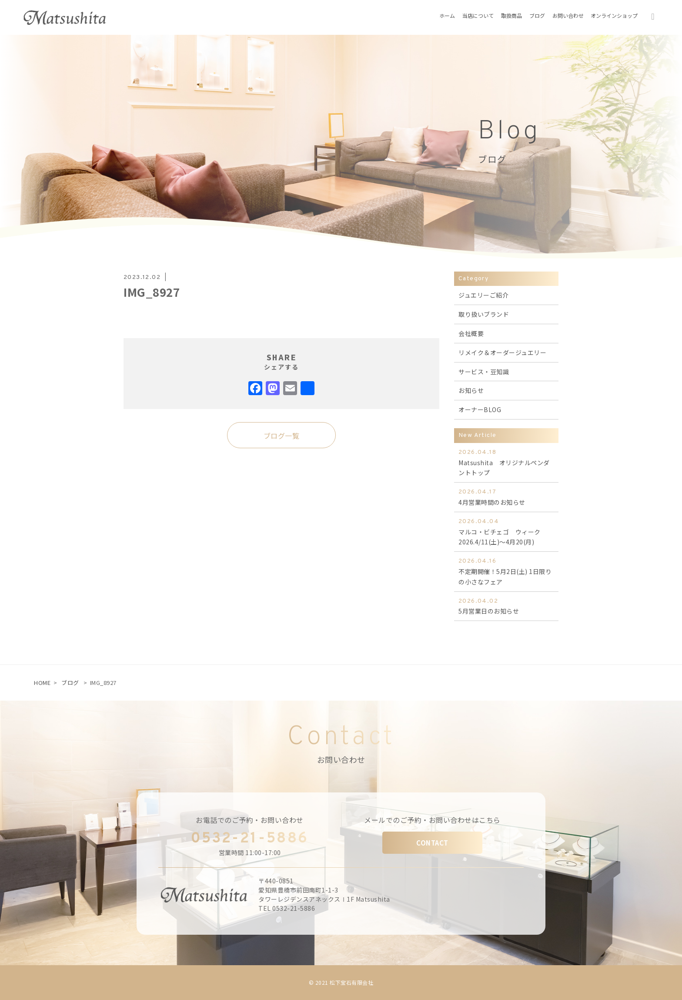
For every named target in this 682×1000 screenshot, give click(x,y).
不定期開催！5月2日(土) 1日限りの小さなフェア (506, 571)
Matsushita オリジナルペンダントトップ (506, 462)
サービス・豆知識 (483, 371)
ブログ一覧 (282, 435)
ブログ (70, 682)
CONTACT (432, 842)
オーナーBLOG (479, 409)
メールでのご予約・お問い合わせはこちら (432, 820)
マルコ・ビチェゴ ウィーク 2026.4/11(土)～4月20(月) (506, 532)
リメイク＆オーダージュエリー (502, 352)
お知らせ (471, 390)
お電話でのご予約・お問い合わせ (250, 820)
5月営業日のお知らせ (506, 606)
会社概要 (471, 333)
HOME (42, 682)
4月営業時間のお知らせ (506, 497)
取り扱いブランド (483, 314)
